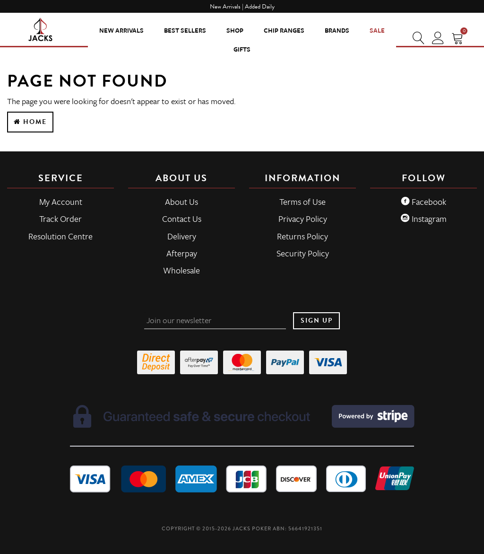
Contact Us (181, 218)
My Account (60, 201)
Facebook (423, 201)
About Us (181, 201)
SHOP (234, 30)
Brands (337, 30)
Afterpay (181, 253)
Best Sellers (185, 30)
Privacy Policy (302, 218)
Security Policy (303, 253)
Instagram (424, 218)
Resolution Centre (60, 236)
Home (30, 122)
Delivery (181, 236)
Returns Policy (302, 236)
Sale (377, 30)
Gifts (242, 49)
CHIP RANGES (284, 30)
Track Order (60, 218)
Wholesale (181, 270)
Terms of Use (302, 201)
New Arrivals (121, 30)
